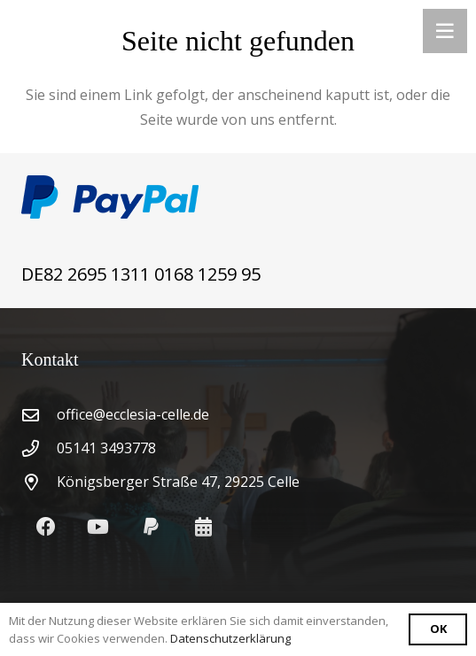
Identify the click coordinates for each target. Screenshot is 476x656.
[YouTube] (98, 527)
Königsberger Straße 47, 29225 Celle (178, 481)
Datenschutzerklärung (230, 638)
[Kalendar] (203, 527)
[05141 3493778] (39, 448)
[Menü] (445, 31)
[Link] (238, 197)
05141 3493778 (106, 448)
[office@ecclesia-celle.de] (39, 414)
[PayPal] (151, 527)
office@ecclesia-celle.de (133, 414)
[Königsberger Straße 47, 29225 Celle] (39, 482)
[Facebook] (45, 527)
